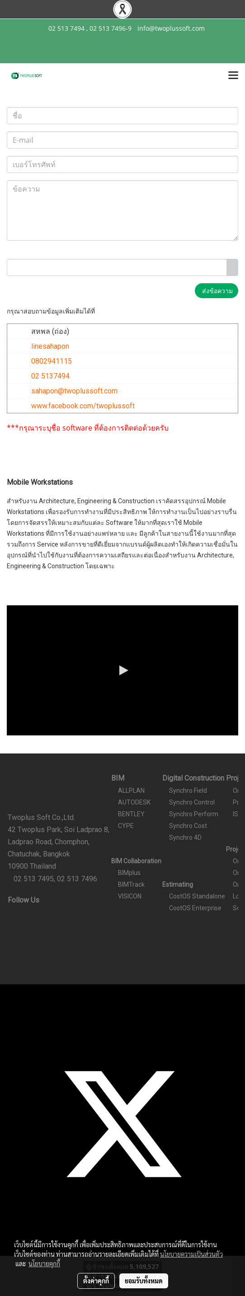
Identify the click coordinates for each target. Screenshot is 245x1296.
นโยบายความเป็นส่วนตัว (191, 1254)
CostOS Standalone (197, 896)
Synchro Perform (193, 814)
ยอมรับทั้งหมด (144, 1281)
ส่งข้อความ (216, 290)
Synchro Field (188, 790)
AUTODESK (134, 802)
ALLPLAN (131, 790)
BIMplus (129, 872)
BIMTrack (131, 884)
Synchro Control (192, 802)
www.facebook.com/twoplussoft (83, 406)
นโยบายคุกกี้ (44, 1263)
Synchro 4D (185, 837)
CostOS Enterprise (195, 908)
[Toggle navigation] (233, 76)
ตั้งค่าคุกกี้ (96, 1281)
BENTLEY (131, 814)
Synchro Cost (188, 825)
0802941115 (51, 361)
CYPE (126, 825)
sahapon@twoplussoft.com (74, 391)
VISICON (129, 896)
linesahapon (50, 346)
